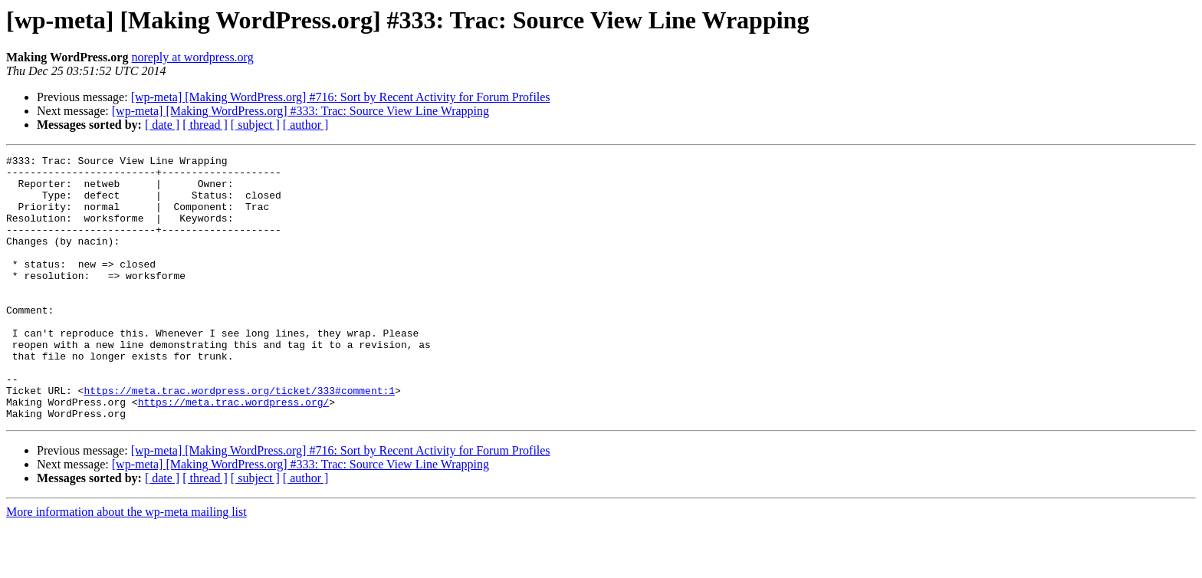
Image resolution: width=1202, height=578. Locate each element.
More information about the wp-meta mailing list (126, 564)
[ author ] (306, 124)
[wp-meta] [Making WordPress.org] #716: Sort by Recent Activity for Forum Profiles (340, 96)
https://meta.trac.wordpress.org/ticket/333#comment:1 (239, 438)
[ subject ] (255, 124)
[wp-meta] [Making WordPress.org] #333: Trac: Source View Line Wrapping (300, 110)
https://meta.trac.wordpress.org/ (234, 452)
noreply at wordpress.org (192, 57)
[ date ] (162, 124)
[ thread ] (205, 124)
